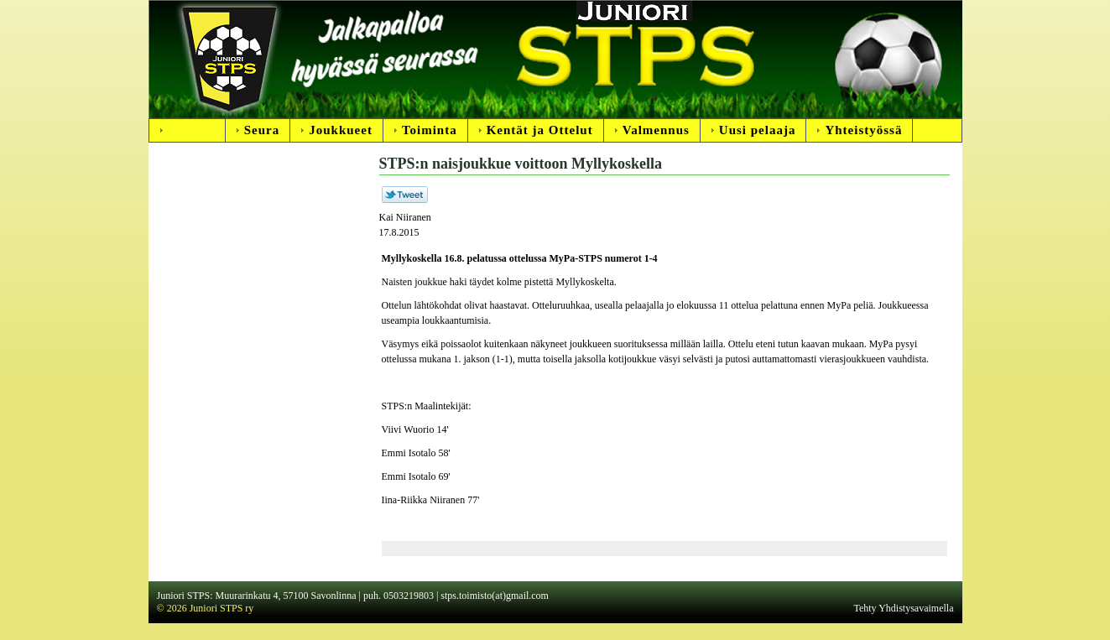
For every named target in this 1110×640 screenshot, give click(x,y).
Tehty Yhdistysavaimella (903, 608)
